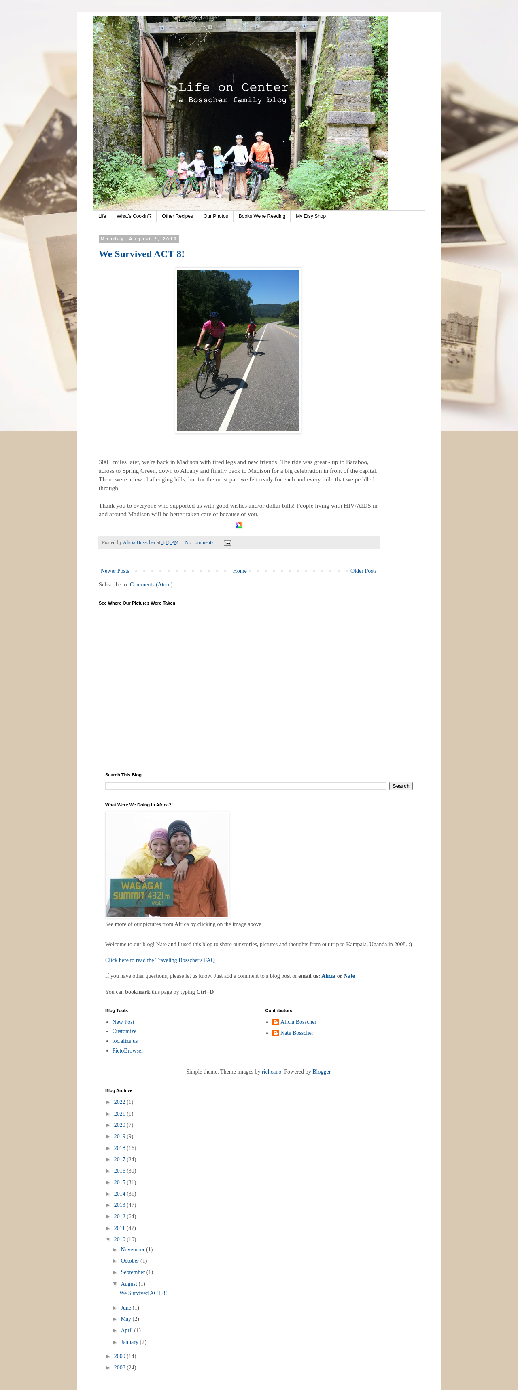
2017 (120, 1159)
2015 (120, 1182)
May (126, 1319)
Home (240, 571)
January (130, 1342)
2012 (120, 1216)
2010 (120, 1239)
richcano (271, 1072)
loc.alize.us (125, 1041)
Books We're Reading (262, 216)
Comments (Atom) (151, 585)
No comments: (200, 542)
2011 (120, 1228)
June (126, 1308)
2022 (120, 1102)
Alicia (328, 976)
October (130, 1261)
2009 (120, 1356)
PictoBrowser (128, 1051)
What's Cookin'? (134, 216)
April (127, 1330)
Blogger (321, 1072)
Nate (349, 976)
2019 (120, 1136)
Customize (125, 1031)
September (133, 1272)
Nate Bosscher (296, 1033)
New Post (123, 1022)
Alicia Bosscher (298, 1022)
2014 (120, 1194)
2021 (120, 1114)
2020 (120, 1125)
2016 (120, 1171)
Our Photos (216, 216)
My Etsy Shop (311, 216)
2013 (120, 1205)
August (129, 1284)
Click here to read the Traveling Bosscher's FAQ (160, 960)
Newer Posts (115, 571)
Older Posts (363, 571)
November (133, 1250)
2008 (120, 1368)
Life (102, 216)
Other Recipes (177, 216)
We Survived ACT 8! (142, 254)
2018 (120, 1148)
